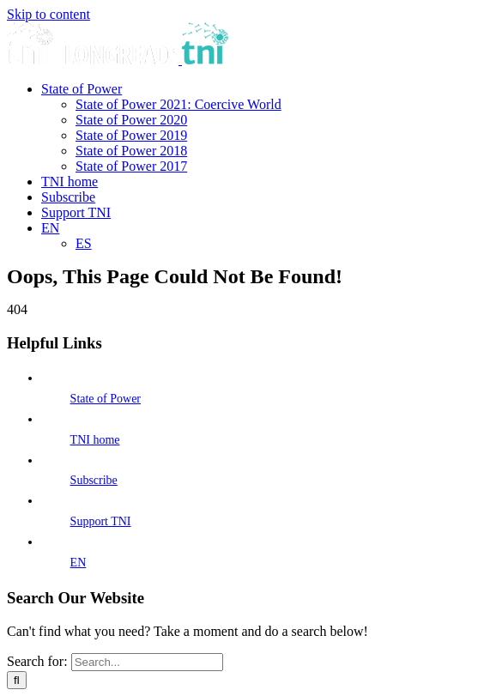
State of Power (105, 398)
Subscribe (94, 480)
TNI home (95, 439)
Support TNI (100, 521)
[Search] (17, 680)
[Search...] (147, 662)
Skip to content (48, 14)
